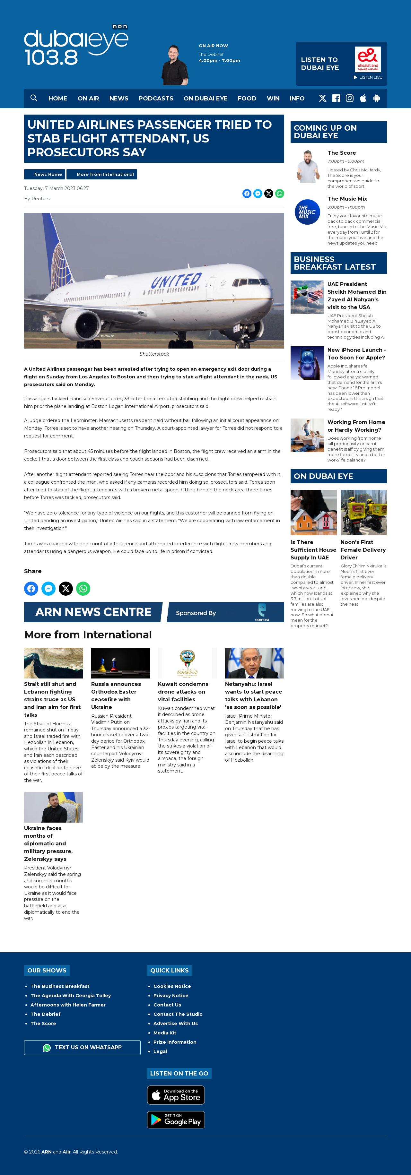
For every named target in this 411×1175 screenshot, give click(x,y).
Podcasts (156, 98)
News (118, 98)
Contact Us (167, 1005)
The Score (43, 1023)
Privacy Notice (170, 995)
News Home (48, 174)
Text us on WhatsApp (82, 1048)
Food (247, 98)
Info (297, 98)
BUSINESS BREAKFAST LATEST (335, 263)
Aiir (67, 1152)
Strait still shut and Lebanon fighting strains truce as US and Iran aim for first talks (53, 682)
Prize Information (175, 1042)
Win (273, 98)
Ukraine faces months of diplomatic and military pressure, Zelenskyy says (53, 827)
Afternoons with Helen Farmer (68, 1005)
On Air (88, 98)
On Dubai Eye (206, 98)
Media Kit (164, 1033)
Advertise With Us (175, 1023)
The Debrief (46, 1014)
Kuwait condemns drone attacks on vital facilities (187, 674)
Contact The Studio (178, 1014)
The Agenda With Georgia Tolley (71, 995)
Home (57, 98)
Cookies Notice (172, 986)
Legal (160, 1051)
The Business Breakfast (60, 986)
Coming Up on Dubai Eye (325, 131)
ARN (46, 1152)
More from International (105, 174)
